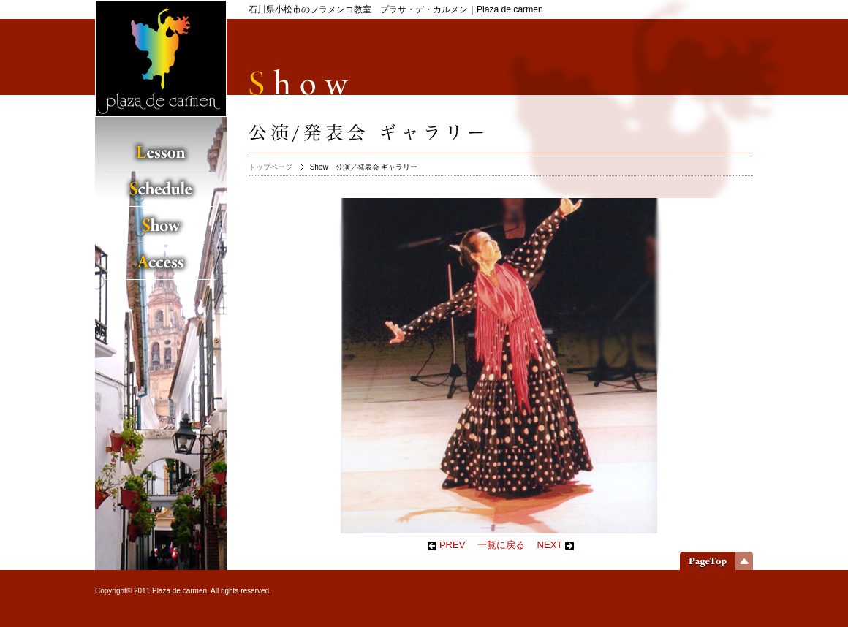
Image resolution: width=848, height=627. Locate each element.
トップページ (270, 167)
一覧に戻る (501, 544)
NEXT (555, 544)
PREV (446, 544)
